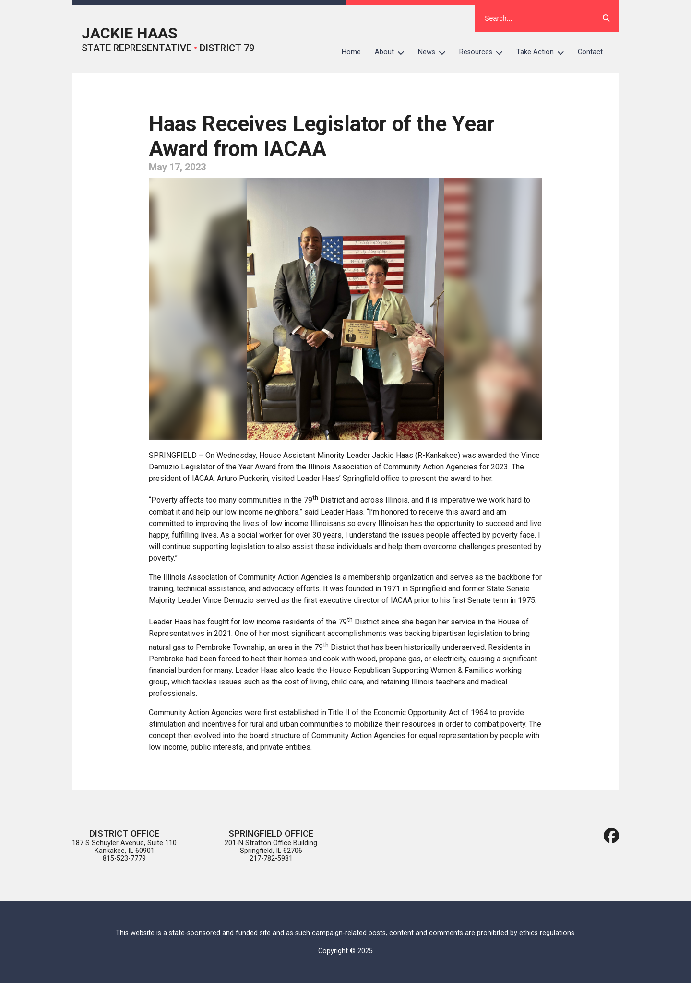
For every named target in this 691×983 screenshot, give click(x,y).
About (393, 52)
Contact (590, 52)
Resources (484, 52)
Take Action (543, 52)
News (435, 52)
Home (351, 52)
